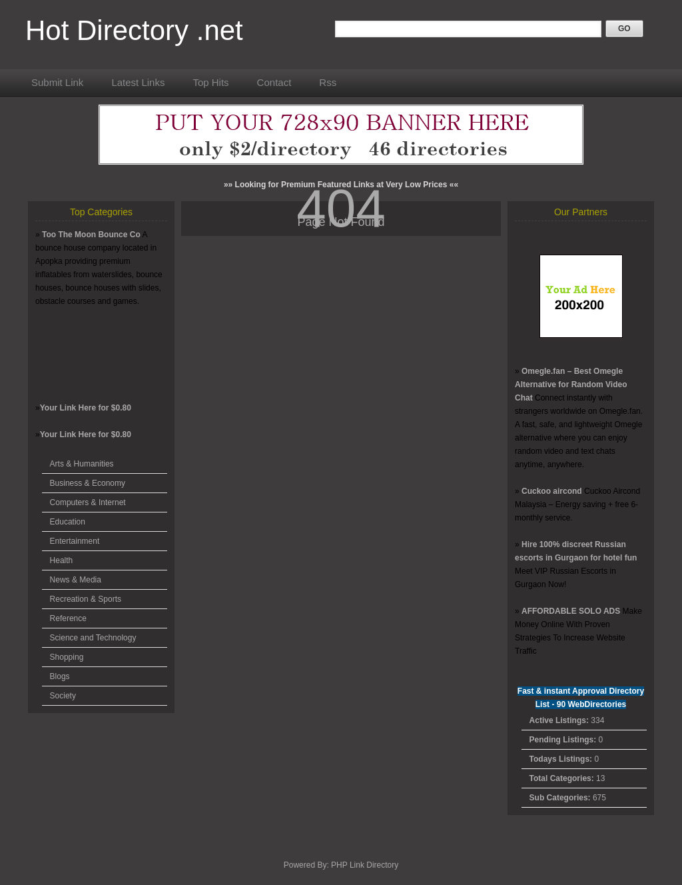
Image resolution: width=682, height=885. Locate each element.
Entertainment (75, 541)
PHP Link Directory (364, 865)
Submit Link (57, 82)
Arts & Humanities (82, 463)
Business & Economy (87, 483)
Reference (68, 618)
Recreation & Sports (85, 599)
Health (61, 560)
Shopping (67, 657)
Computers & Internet (88, 502)
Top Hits (210, 82)
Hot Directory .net (134, 30)
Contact (274, 82)
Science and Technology (93, 637)
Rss (327, 82)
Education (67, 521)
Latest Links (138, 82)
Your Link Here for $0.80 (85, 408)
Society (63, 695)
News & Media (75, 579)
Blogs (60, 676)
